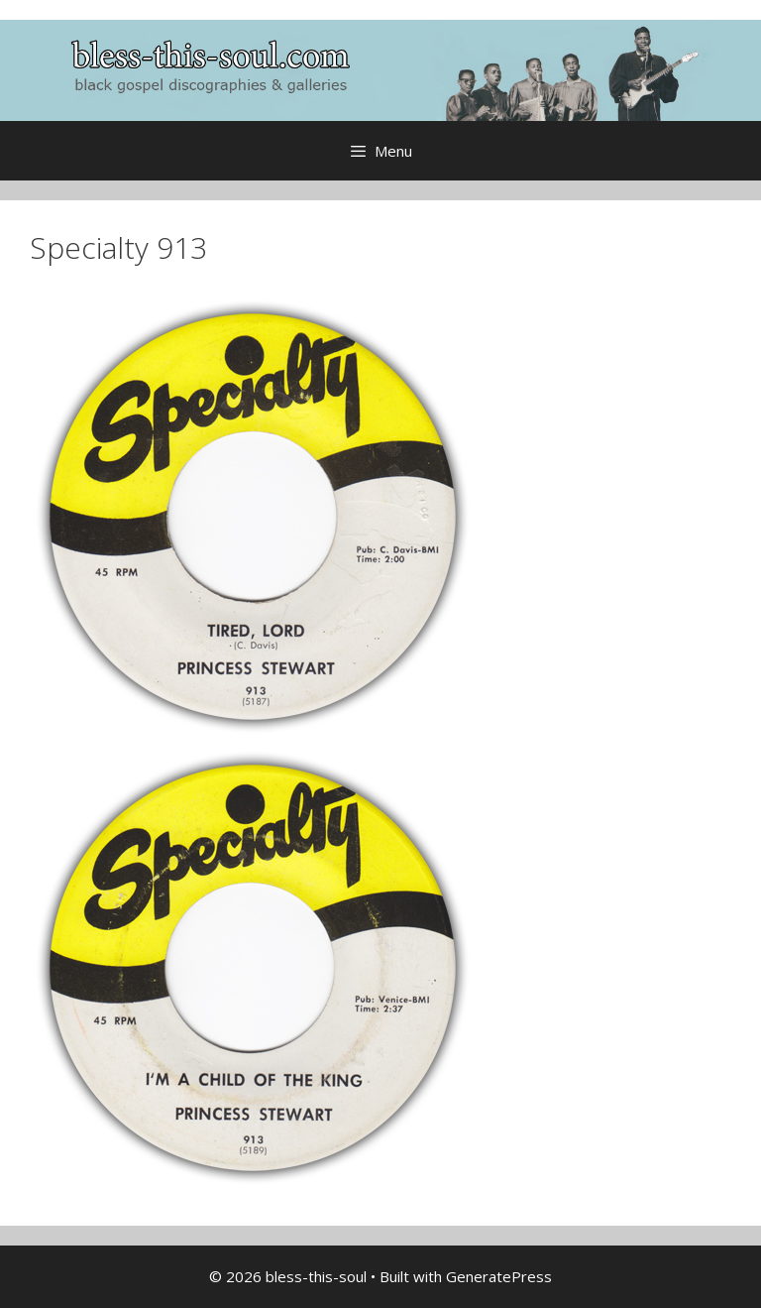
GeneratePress (499, 1276)
